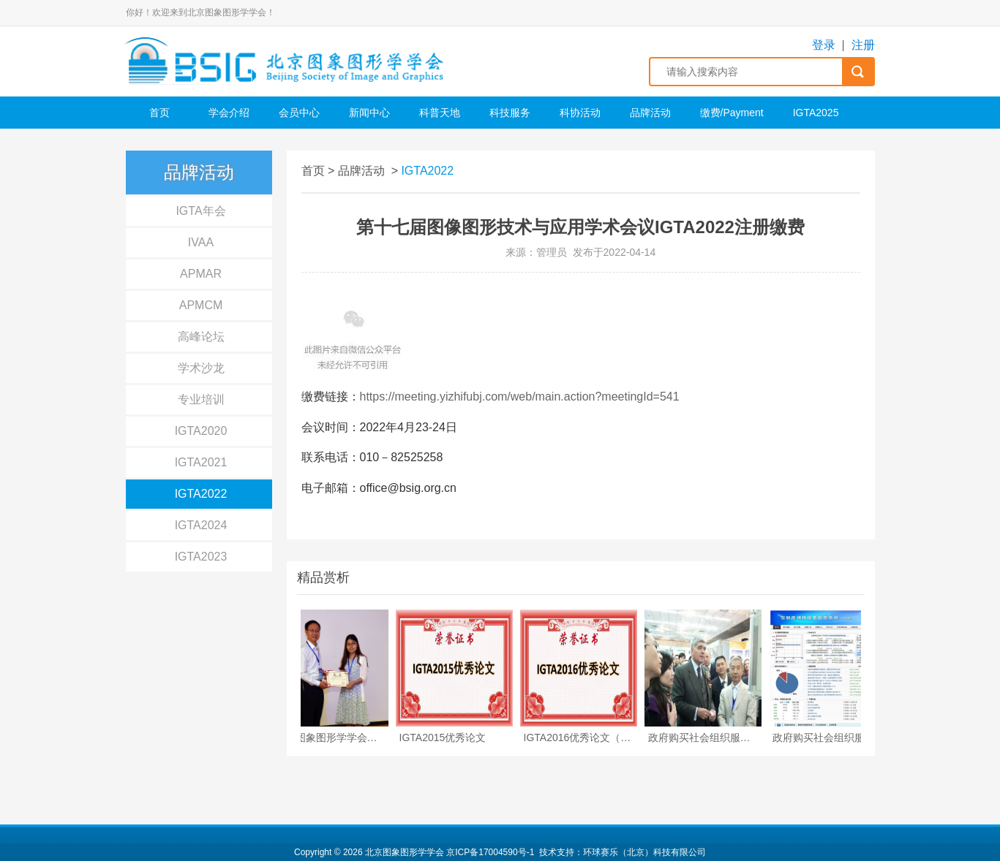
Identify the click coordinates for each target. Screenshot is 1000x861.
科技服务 (509, 112)
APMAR (201, 274)
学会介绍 (228, 112)
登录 (823, 45)
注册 (863, 45)
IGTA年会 (200, 211)
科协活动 (580, 112)
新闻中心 (369, 112)
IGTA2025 (816, 112)
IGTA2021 (201, 462)
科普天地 (439, 112)
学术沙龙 (201, 368)
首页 (159, 112)
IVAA (201, 242)
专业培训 (201, 399)
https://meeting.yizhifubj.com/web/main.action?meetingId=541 (520, 396)
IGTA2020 (201, 431)
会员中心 (299, 112)
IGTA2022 (201, 494)
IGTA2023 (201, 556)
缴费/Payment (732, 112)
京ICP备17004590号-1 (490, 852)
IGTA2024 (201, 525)
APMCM (201, 305)
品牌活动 (650, 112)
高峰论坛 (201, 336)
